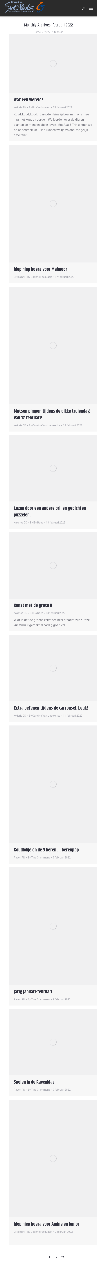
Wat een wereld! (28, 100)
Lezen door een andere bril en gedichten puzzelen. (50, 512)
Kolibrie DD (20, 425)
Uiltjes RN (19, 276)
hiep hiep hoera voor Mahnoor (40, 269)
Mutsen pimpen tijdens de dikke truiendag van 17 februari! (52, 415)
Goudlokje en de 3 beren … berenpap (46, 850)
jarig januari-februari (33, 992)
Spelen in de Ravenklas (34, 1082)
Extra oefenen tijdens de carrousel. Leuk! (51, 708)
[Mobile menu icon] (91, 8)
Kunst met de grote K (33, 605)
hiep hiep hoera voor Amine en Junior (46, 1224)
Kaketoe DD (20, 522)
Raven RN (19, 857)
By (39, 107)
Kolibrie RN (20, 107)
